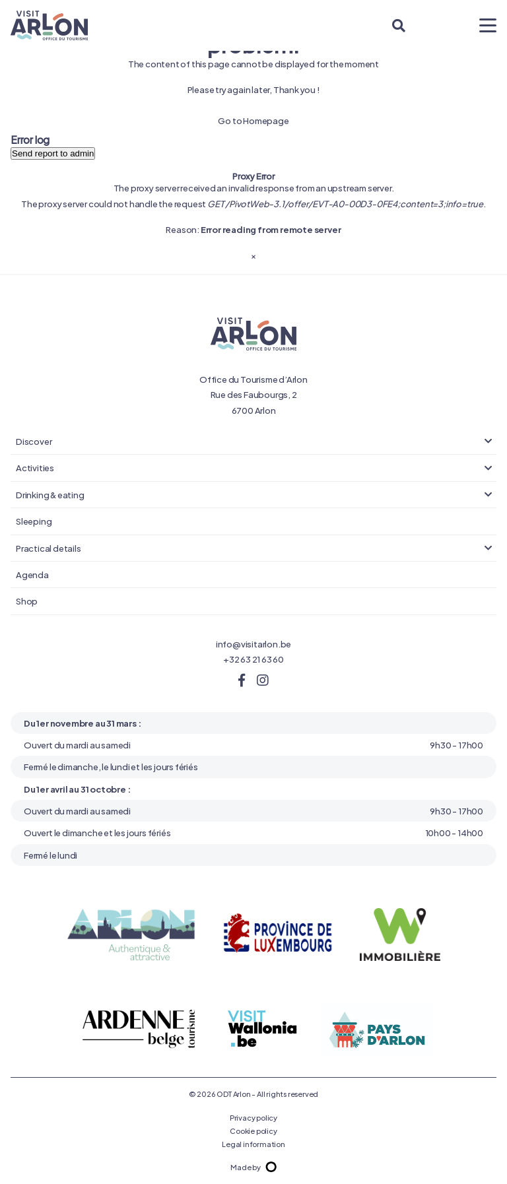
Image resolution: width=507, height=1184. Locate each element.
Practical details (48, 548)
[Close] (253, 255)
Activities (35, 467)
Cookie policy (253, 1130)
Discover (33, 441)
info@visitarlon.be (253, 643)
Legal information (253, 1144)
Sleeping (33, 520)
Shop (27, 600)
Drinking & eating (50, 494)
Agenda (32, 574)
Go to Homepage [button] (253, 120)
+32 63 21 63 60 (253, 658)
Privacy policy (253, 1117)
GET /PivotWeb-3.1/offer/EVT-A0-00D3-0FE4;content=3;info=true (345, 203)
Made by (253, 1167)
